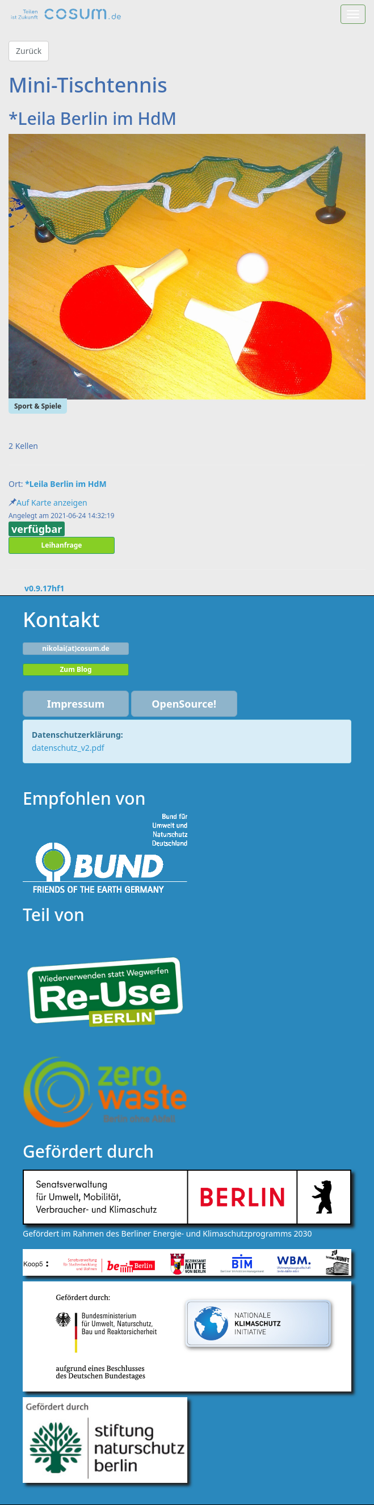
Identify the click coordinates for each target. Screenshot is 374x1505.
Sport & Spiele (37, 406)
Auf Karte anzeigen (51, 502)
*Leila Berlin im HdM (65, 483)
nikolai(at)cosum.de (76, 648)
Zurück (28, 50)
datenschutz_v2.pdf (68, 747)
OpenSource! (184, 704)
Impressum (76, 704)
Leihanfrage (61, 545)
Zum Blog (75, 669)
